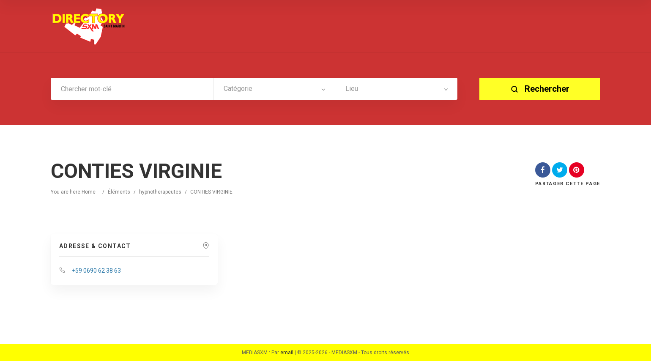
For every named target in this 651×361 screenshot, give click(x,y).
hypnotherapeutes (160, 192)
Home (89, 192)
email (286, 353)
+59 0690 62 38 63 (96, 270)
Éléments (119, 192)
